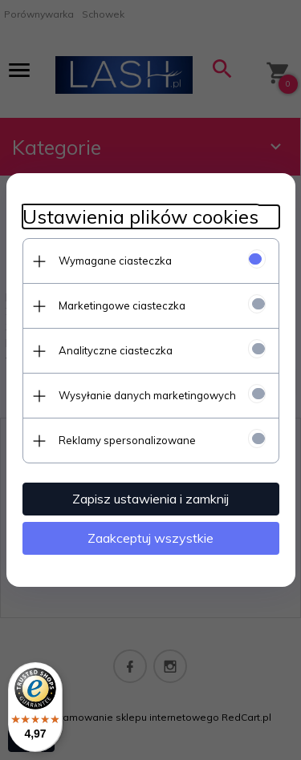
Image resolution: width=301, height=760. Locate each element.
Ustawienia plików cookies (140, 216)
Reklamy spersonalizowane (127, 440)
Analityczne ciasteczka (116, 350)
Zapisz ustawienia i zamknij (150, 499)
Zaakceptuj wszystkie (150, 538)
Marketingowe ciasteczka (122, 305)
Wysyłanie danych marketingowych (147, 395)
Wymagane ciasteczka (115, 260)
